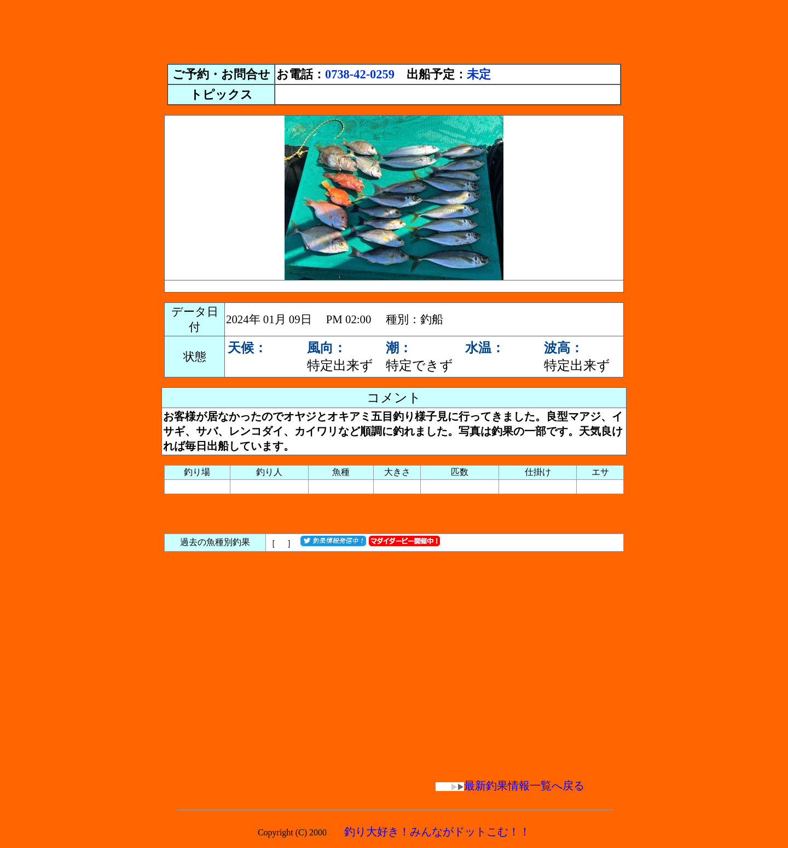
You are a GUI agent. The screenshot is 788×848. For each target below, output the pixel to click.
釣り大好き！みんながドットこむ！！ (437, 832)
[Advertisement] (394, 29)
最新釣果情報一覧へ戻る (510, 786)
